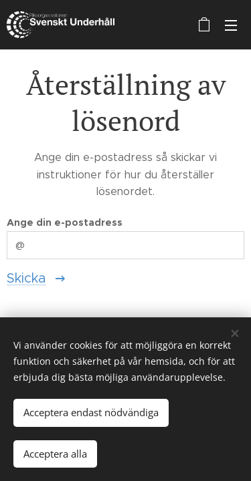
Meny (231, 25)
